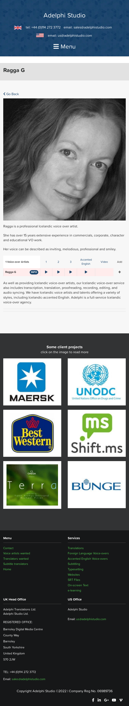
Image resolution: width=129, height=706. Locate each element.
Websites (74, 574)
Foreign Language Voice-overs (88, 553)
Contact (8, 548)
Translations (76, 548)
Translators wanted (16, 558)
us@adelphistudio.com (75, 35)
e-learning (74, 590)
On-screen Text (78, 585)
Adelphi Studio (64, 15)
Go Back (11, 93)
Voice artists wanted (16, 553)
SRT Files (74, 580)
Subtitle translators (15, 564)
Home (7, 569)
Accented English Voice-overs (88, 558)
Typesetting (75, 569)
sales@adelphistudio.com (93, 27)
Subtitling (74, 564)
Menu (64, 46)
